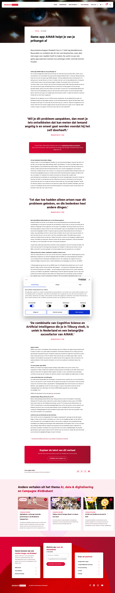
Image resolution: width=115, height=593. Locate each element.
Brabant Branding (19, 574)
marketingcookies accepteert (71, 146)
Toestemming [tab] (34, 284)
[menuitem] (55, 5)
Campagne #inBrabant (37, 491)
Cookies (80, 571)
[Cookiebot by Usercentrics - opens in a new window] (79, 280)
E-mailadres (49, 552)
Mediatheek (62, 5)
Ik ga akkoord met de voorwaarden (56, 559)
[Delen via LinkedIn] (78, 471)
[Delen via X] (81, 471)
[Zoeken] (110, 5)
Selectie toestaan (57, 312)
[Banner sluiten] (89, 279)
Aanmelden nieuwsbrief (54, 564)
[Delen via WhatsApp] (85, 471)
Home (55, 5)
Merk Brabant (73, 5)
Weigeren (35, 312)
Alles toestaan (79, 312)
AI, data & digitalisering (77, 487)
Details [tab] (57, 284)
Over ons (93, 5)
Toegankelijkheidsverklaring (85, 565)
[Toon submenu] (77, 5)
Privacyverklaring (82, 568)
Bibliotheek (18, 568)
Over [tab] (80, 284)
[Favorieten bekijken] (106, 4)
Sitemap (80, 574)
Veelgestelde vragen (83, 561)
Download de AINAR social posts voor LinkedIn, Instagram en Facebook (50, 439)
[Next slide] (107, 513)
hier (53, 393)
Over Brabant (85, 5)
